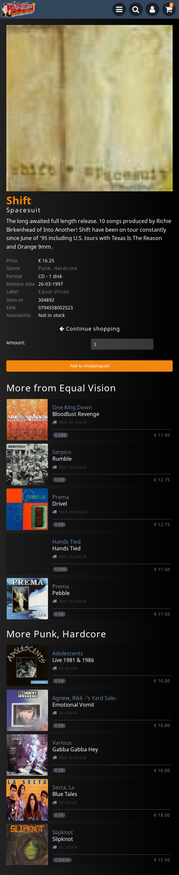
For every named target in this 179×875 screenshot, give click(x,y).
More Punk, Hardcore (56, 633)
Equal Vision (54, 291)
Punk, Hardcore (57, 268)
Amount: (15, 342)
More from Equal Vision (61, 387)
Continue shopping (89, 328)
